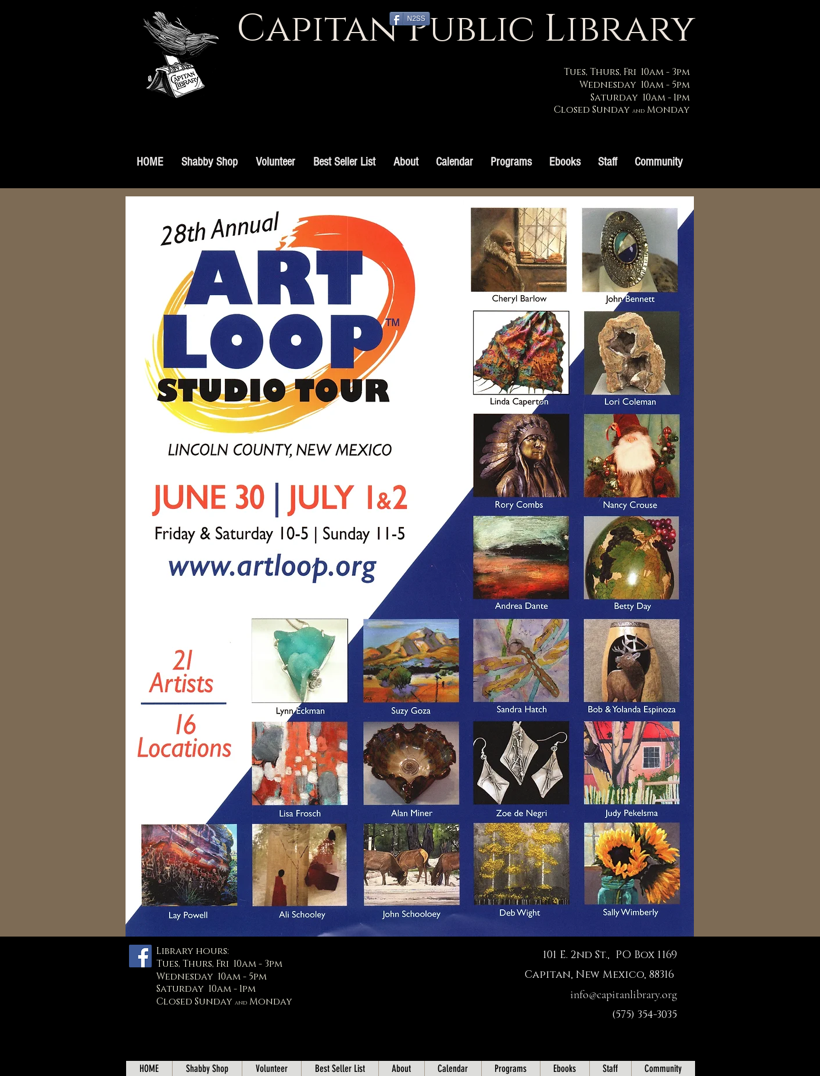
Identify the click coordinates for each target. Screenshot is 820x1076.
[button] (511, 162)
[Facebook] (140, 956)
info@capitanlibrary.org (623, 995)
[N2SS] (409, 19)
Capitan (317, 29)
